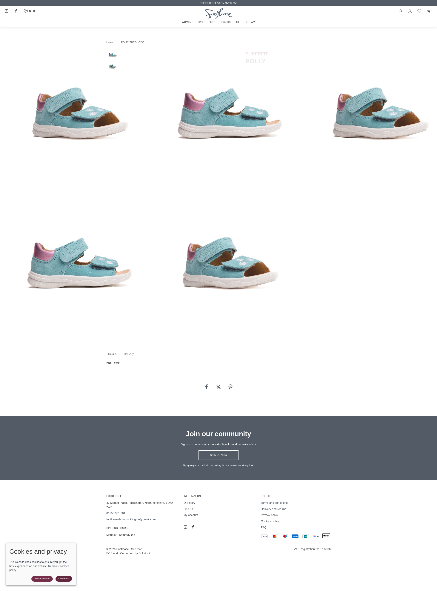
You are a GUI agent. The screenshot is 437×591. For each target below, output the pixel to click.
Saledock (144, 553)
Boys (200, 22)
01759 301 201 (115, 513)
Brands (225, 22)
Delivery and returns (273, 509)
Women (186, 22)
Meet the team (245, 22)
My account (191, 514)
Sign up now (218, 455)
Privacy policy (269, 514)
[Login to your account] (410, 11)
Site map (136, 549)
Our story (189, 502)
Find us (188, 509)
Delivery (129, 354)
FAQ (263, 527)
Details (112, 354)
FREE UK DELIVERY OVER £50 (218, 3)
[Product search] (400, 11)
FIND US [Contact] (29, 11)
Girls (212, 22)
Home (109, 42)
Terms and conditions (274, 502)
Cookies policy (270, 521)
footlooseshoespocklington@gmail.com (131, 519)
